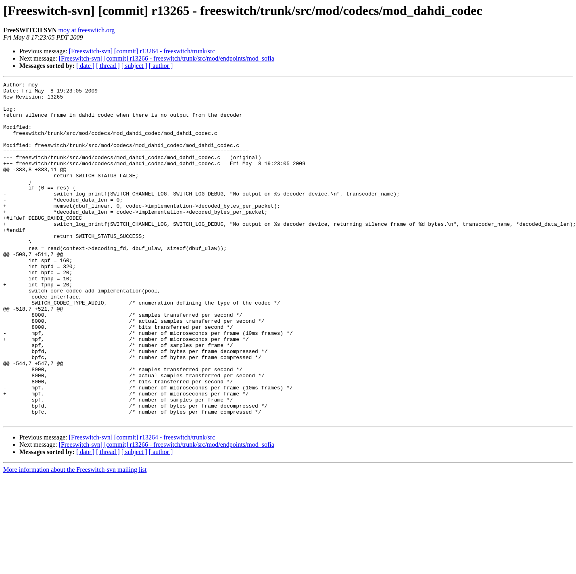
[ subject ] (134, 65)
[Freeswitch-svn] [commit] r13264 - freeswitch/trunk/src (142, 51)
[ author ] (161, 65)
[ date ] (85, 65)
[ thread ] (108, 65)
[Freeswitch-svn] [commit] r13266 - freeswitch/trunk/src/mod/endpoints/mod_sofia (166, 58)
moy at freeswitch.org (86, 30)
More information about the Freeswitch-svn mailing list (75, 537)
